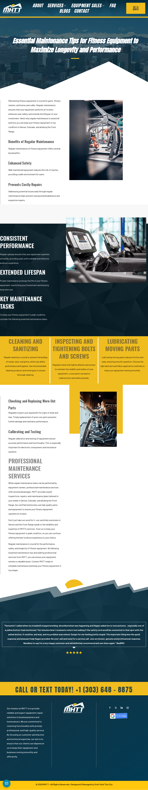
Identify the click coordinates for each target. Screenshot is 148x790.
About (37, 5)
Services (56, 5)
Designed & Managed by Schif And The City (92, 784)
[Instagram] (128, 708)
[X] (116, 708)
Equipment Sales (87, 5)
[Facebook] (110, 708)
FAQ (112, 5)
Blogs (64, 11)
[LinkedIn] (122, 708)
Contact (81, 11)
